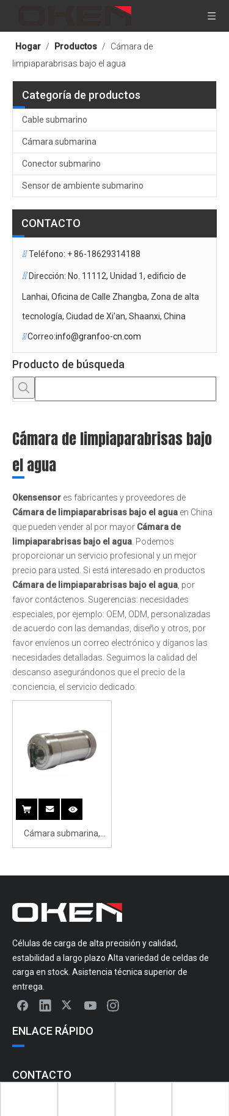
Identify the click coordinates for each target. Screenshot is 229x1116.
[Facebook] (22, 1005)
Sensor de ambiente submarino (83, 185)
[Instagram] (113, 1005)
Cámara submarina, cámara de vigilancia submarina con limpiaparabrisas (62, 834)
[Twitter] (68, 1005)
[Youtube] (90, 1005)
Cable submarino (54, 120)
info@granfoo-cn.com (98, 336)
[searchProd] (125, 389)
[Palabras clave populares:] (24, 388)
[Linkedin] (45, 1005)
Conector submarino (61, 163)
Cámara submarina (59, 142)
